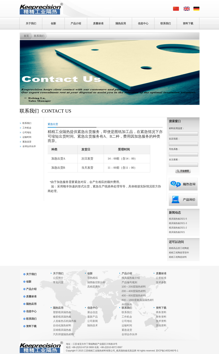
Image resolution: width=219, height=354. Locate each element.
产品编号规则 (129, 282)
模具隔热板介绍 (131, 277)
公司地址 (26, 132)
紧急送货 (26, 141)
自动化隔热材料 (62, 325)
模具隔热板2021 (177, 232)
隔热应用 (121, 23)
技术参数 (161, 282)
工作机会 (26, 127)
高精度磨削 (93, 286)
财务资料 (161, 316)
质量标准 (98, 23)
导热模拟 (92, 277)
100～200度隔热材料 (134, 286)
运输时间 (26, 137)
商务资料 (161, 312)
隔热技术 (92, 325)
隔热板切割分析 (96, 282)
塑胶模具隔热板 (62, 312)
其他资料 (161, 325)
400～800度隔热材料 (134, 295)
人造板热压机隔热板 (64, 320)
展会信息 (92, 312)
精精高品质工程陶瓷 (179, 248)
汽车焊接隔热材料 (63, 334)
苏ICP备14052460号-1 (167, 350)
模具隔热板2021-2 (178, 227)
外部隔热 (127, 304)
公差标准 (161, 277)
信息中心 (143, 23)
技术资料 (161, 320)
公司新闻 (92, 320)
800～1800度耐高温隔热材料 (138, 299)
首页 (26, 35)
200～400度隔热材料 (134, 291)
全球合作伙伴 (29, 146)
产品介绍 (76, 23)
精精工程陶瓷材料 (178, 257)
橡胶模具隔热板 (62, 316)
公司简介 (58, 277)
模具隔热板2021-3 (178, 223)
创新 (53, 23)
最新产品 (92, 316)
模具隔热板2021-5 (178, 218)
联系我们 (165, 23)
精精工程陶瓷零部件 (179, 252)
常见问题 (58, 282)
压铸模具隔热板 (62, 329)
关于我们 (31, 23)
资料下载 (188, 23)
